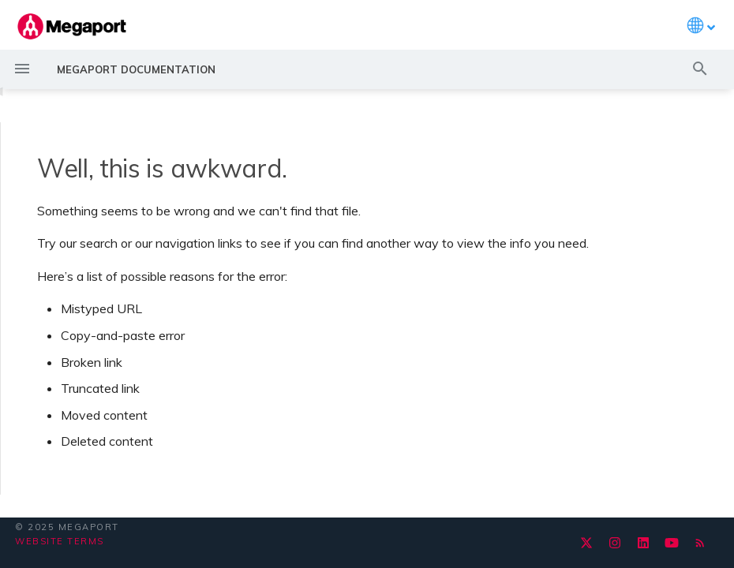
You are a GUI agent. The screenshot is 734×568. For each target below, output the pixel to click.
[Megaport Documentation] (71, 26)
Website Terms (59, 541)
